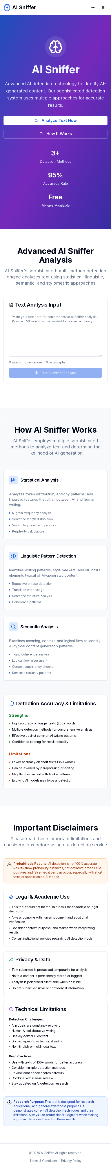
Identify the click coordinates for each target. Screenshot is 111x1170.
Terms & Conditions (43, 1161)
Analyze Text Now (56, 120)
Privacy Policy (71, 1161)
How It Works (55, 133)
